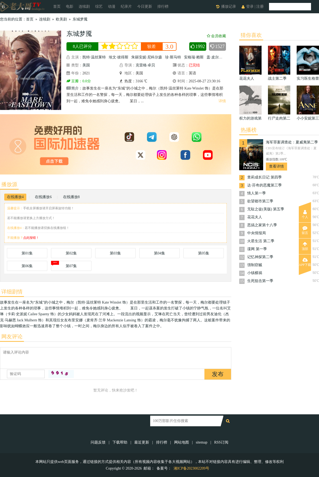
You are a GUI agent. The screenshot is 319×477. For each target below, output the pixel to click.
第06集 (27, 266)
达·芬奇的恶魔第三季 (264, 185)
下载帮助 (119, 442)
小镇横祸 (254, 273)
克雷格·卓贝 (145, 65)
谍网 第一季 (257, 249)
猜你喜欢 (251, 35)
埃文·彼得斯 (118, 57)
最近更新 (141, 442)
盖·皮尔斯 (215, 57)
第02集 (71, 253)
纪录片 (126, 6)
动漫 (111, 6)
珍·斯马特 (173, 57)
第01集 (27, 253)
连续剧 (84, 6)
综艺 (99, 6)
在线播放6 (43, 197)
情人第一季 (256, 193)
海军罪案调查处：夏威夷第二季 (292, 142)
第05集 (203, 253)
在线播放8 (71, 197)
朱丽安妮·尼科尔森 (146, 57)
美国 (86, 65)
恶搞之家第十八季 (262, 225)
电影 (69, 6)
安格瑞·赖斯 (194, 57)
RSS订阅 (221, 442)
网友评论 (12, 336)
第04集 (159, 253)
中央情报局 (256, 233)
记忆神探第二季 (260, 257)
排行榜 (163, 6)
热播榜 (249, 130)
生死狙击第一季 (260, 281)
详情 (222, 101)
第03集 (115, 253)
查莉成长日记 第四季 (264, 177)
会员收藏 (216, 36)
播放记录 (228, 6)
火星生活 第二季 (260, 241)
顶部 (305, 246)
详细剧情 (12, 292)
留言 (305, 230)
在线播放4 (15, 197)
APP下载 (305, 262)
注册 (260, 6)
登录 (250, 6)
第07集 (71, 266)
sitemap (201, 442)
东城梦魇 (80, 19)
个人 (305, 214)
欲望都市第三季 (260, 201)
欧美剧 (61, 19)
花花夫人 (254, 217)
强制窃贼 (254, 265)
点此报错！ (31, 238)
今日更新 (144, 6)
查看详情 (276, 166)
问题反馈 (99, 442)
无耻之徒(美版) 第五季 (265, 209)
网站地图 (181, 442)
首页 (57, 6)
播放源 (9, 184)
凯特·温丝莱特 (94, 57)
